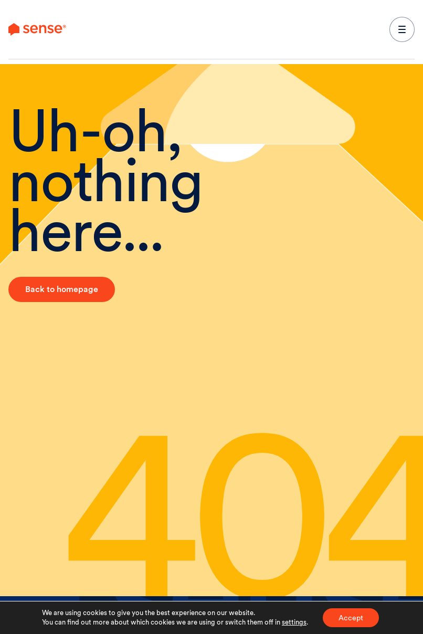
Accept (351, 618)
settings (294, 622)
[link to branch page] (37, 29)
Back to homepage (61, 289)
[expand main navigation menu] (402, 29)
